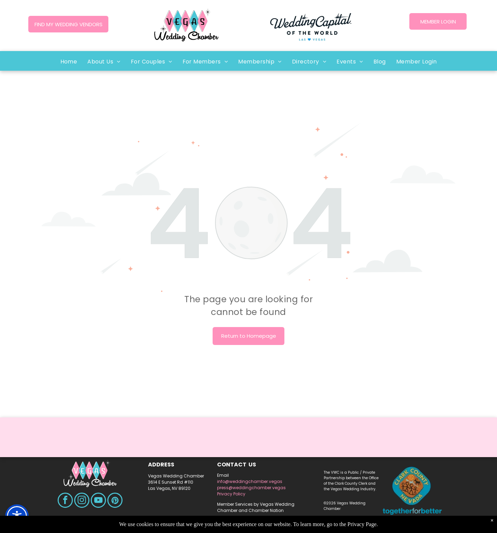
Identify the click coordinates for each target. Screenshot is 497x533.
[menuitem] (68, 62)
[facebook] (65, 501)
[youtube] (98, 501)
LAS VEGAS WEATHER (248, 444)
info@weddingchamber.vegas (249, 481)
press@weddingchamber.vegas (251, 488)
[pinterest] (115, 501)
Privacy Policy (231, 494)
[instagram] (81, 501)
